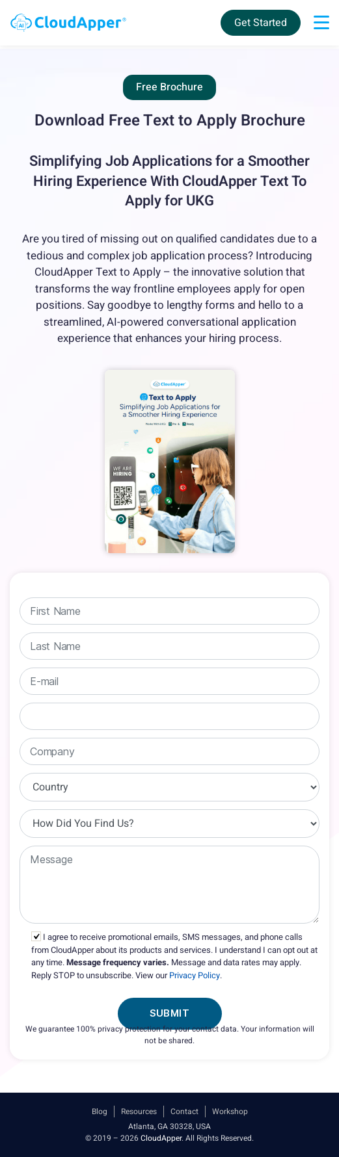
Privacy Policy (194, 975)
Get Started (260, 23)
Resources (139, 1111)
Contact (184, 1111)
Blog (99, 1111)
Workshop (230, 1111)
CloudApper (161, 1138)
